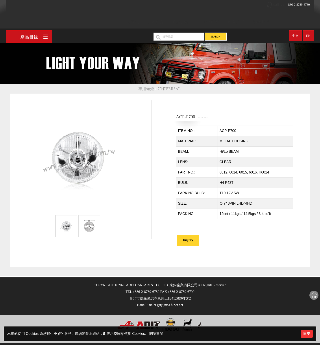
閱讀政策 (156, 334)
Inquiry (188, 240)
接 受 (306, 334)
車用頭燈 (146, 89)
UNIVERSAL (170, 89)
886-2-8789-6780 (288, 3)
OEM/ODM (208, 20)
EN (308, 34)
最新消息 (236, 20)
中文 (295, 34)
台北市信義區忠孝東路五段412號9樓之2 (160, 298)
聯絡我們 (261, 20)
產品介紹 (181, 20)
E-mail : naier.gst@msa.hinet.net (160, 305)
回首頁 (132, 20)
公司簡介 (155, 20)
